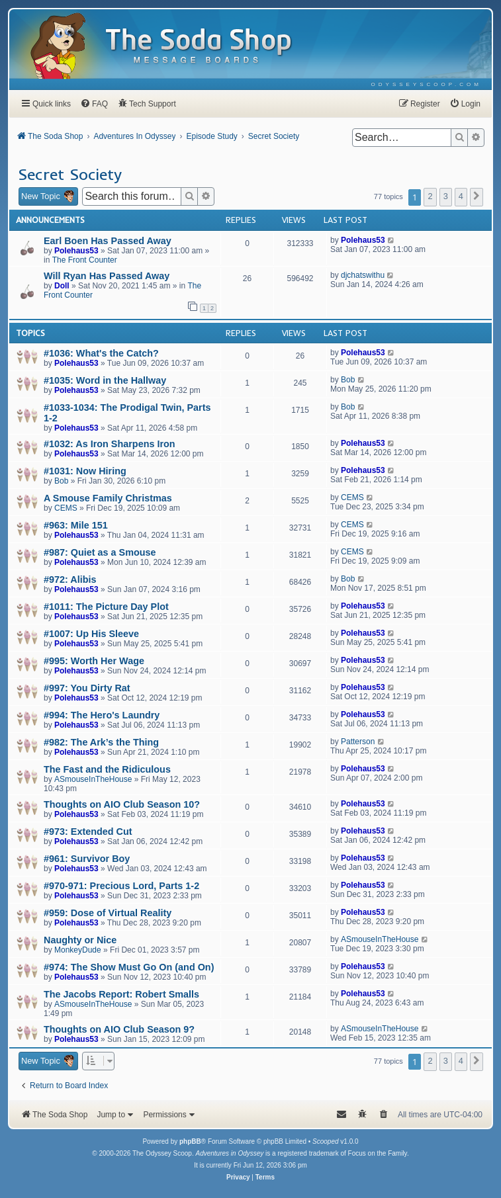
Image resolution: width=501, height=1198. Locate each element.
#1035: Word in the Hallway (105, 380)
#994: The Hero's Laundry (101, 715)
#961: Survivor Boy (87, 858)
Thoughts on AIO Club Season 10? (122, 804)
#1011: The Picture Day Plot (106, 606)
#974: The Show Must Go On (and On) (129, 967)
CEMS (65, 508)
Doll (61, 285)
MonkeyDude (77, 950)
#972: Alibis (70, 579)
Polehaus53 (76, 250)
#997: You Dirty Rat (87, 688)
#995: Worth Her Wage (94, 661)
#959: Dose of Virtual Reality (107, 913)
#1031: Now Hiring (85, 471)
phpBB (190, 1141)
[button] (476, 197)
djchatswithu (363, 275)
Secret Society (70, 174)
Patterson (358, 741)
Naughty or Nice (80, 940)
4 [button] (461, 196)
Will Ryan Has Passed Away (106, 276)
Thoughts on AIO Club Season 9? (119, 1029)
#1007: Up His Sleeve (91, 633)
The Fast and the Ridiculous (107, 769)
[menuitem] (426, 84)
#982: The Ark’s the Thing (101, 742)
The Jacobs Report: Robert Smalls (121, 994)
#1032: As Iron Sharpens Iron (109, 444)
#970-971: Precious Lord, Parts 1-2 (121, 885)
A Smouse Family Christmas (108, 498)
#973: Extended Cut (88, 831)
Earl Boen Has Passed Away (107, 240)
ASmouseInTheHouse (93, 779)
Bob (348, 379)
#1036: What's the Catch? (101, 353)
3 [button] (445, 196)
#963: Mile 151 (76, 525)
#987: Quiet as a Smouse (100, 552)
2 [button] (430, 196)
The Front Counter (84, 260)
